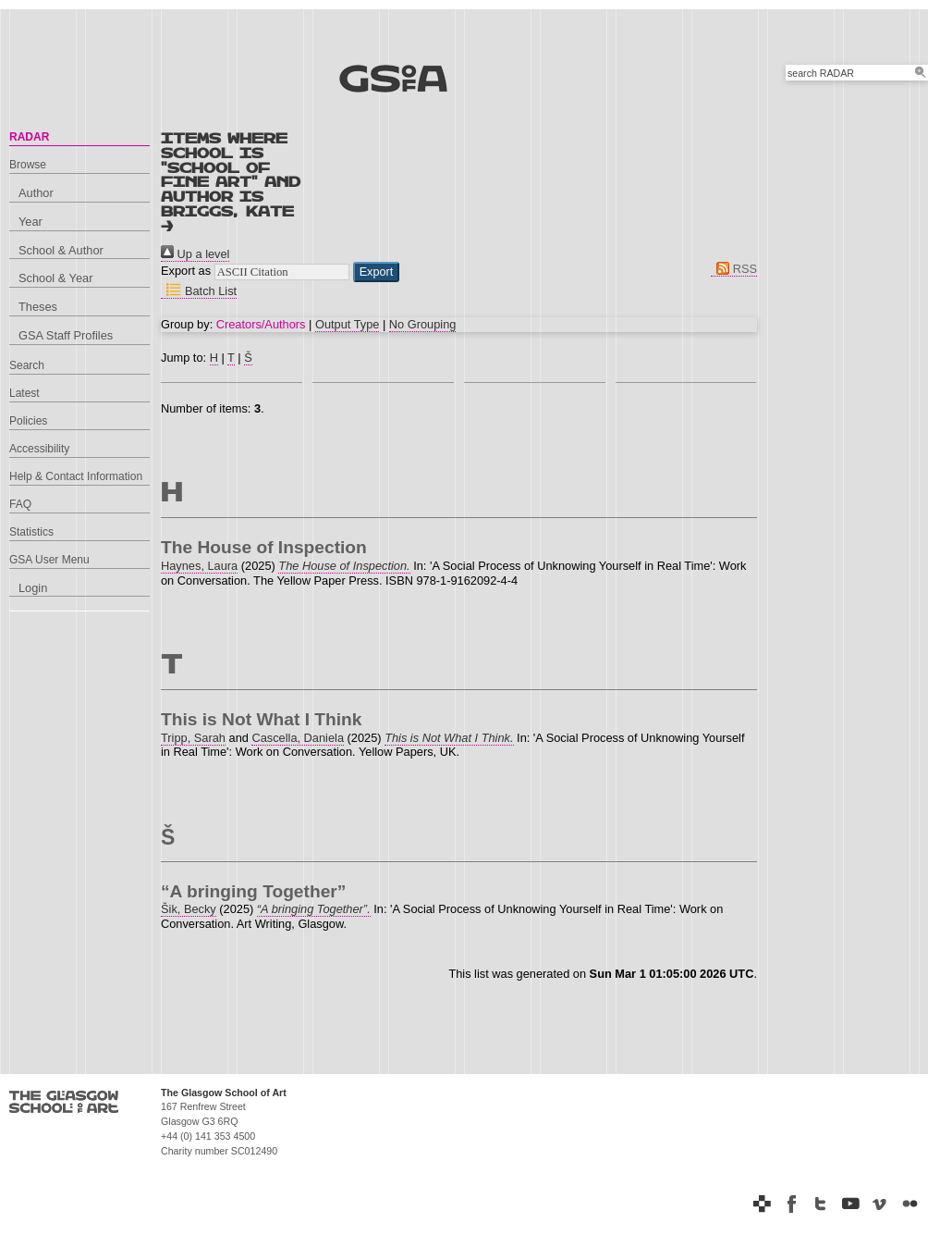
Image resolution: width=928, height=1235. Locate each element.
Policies (28, 420)
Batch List (199, 291)
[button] (376, 272)
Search (26, 365)
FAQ (20, 504)
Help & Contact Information (75, 476)
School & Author (61, 250)
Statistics (31, 531)
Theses (37, 307)
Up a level (195, 254)
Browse (27, 164)
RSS (734, 269)
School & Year (55, 278)
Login (32, 588)
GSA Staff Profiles (65, 335)
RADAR (29, 136)
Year (30, 221)
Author (36, 193)
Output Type (347, 324)
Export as (186, 271)
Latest (24, 393)
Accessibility (39, 448)
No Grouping (423, 324)
